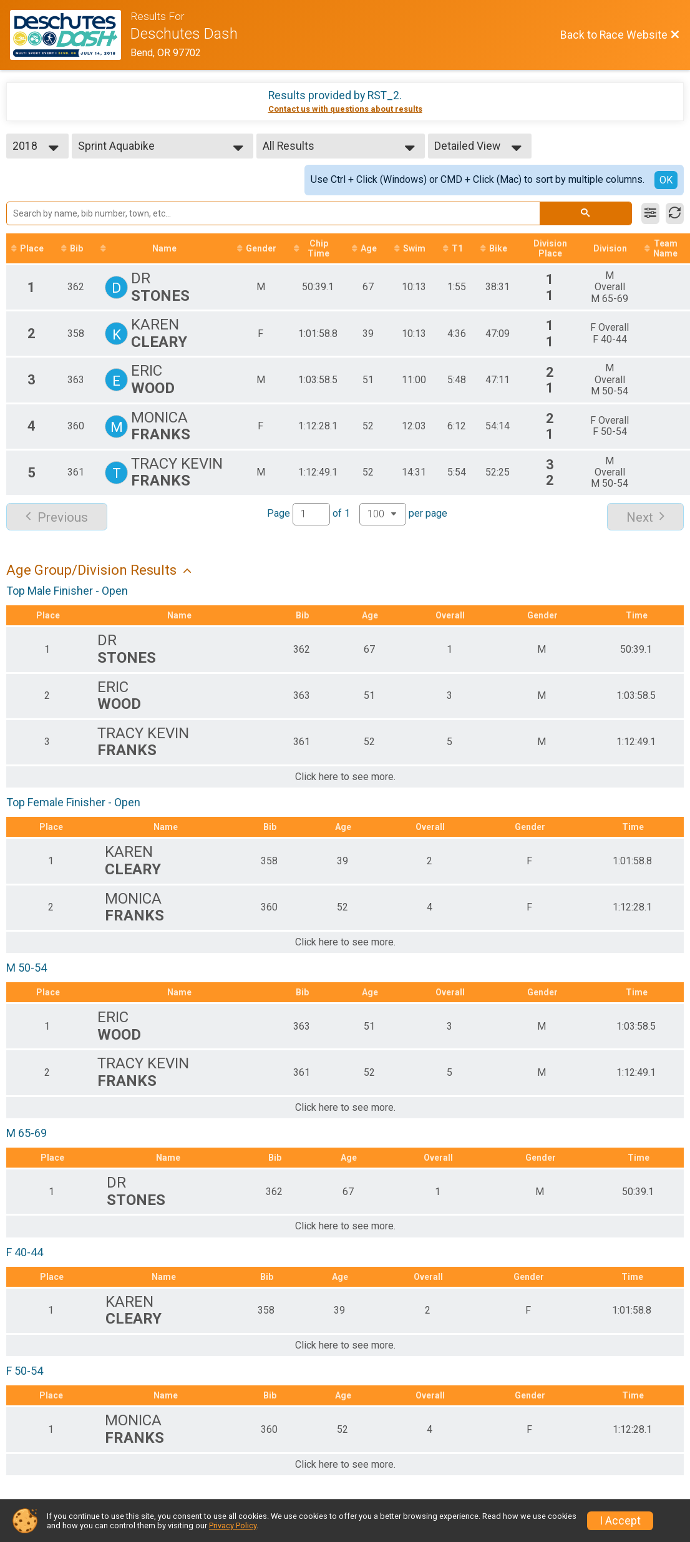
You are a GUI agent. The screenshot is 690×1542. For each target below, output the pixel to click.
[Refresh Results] (675, 213)
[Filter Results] (650, 213)
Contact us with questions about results (345, 109)
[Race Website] (70, 35)
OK (666, 180)
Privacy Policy (232, 1525)
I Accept (620, 1521)
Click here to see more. (345, 777)
